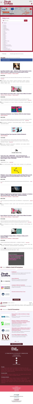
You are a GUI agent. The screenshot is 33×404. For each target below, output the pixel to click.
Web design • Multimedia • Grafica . (26, 381)
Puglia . (14, 369)
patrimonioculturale (14, 245)
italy (31, 244)
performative (28, 164)
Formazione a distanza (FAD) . (11, 371)
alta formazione (7, 164)
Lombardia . (3, 369)
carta (9, 83)
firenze (2, 81)
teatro (12, 164)
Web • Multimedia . (21, 374)
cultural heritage (27, 102)
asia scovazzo (4, 122)
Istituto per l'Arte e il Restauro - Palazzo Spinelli (9, 73)
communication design (16, 122)
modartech (10, 122)
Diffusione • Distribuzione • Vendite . (18, 379)
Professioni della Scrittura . (10, 380)
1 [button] (15, 341)
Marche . (6, 369)
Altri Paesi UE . (28, 370)
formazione (20, 80)
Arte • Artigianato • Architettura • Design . (13, 374)
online (2, 103)
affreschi (2, 83)
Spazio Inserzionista (31, 3)
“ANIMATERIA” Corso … (7, 162)
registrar (21, 244)
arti (25, 164)
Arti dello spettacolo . (4, 374)
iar (1, 244)
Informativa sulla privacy (16, 388)
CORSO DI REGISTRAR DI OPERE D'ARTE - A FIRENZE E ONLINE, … (15, 242)
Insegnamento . (3, 382)
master (24, 80)
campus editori (28, 122)
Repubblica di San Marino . (11, 370)
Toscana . (21, 369)
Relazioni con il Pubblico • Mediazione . (19, 380)
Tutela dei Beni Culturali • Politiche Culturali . (15, 381)
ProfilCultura (14, 271)
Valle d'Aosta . (3, 370)
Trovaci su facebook (6, 59)
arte (11, 81)
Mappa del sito (16, 390)
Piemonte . (11, 369)
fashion (28, 144)
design (24, 144)
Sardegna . (16, 369)
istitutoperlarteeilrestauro (8, 244)
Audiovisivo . (19, 375)
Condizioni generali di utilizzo (16, 387)
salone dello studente (4, 123)
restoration (27, 81)
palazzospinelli (16, 244)
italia (29, 244)
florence (5, 81)
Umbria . (30, 369)
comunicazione (3, 145)
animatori (22, 164)
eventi (9, 81)
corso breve (3, 80)
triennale (11, 145)
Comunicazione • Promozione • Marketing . (7, 379)
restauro (27, 80)
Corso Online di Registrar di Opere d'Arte (19, 334)
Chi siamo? (16, 386)
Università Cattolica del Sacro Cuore (18, 291)
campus (23, 122)
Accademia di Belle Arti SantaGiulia (18, 285)
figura (15, 164)
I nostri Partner (16, 389)
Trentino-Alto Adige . (26, 369)
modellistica (18, 144)
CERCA (25, 20)
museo (17, 81)
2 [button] (16, 341)
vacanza (15, 80)
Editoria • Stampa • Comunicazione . (12, 375)
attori (18, 164)
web (21, 144)
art (9, 102)
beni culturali (22, 81)
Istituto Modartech (4, 115)
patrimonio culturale (28, 203)
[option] (16, 327)
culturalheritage (21, 245)
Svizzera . (25, 370)
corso (8, 80)
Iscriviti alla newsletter (16, 364)
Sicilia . (19, 369)
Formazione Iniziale (16, 354)
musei (17, 203)
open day (3, 144)
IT (30, 1)
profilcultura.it (3, 306)
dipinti (6, 83)
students (25, 244)
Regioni (4, 23)
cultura (14, 81)
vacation (11, 80)
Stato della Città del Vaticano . (19, 370)
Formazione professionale (16, 356)
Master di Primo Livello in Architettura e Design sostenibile (20, 314)
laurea (8, 145)
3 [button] (18, 341)
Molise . (8, 369)
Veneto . (6, 370)
